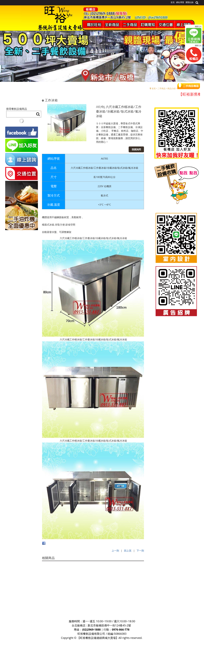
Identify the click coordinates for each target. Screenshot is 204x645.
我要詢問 (136, 149)
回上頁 (127, 550)
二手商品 (161, 88)
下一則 (140, 550)
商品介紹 (171, 88)
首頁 (154, 88)
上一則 (115, 550)
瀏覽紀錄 (189, 2)
